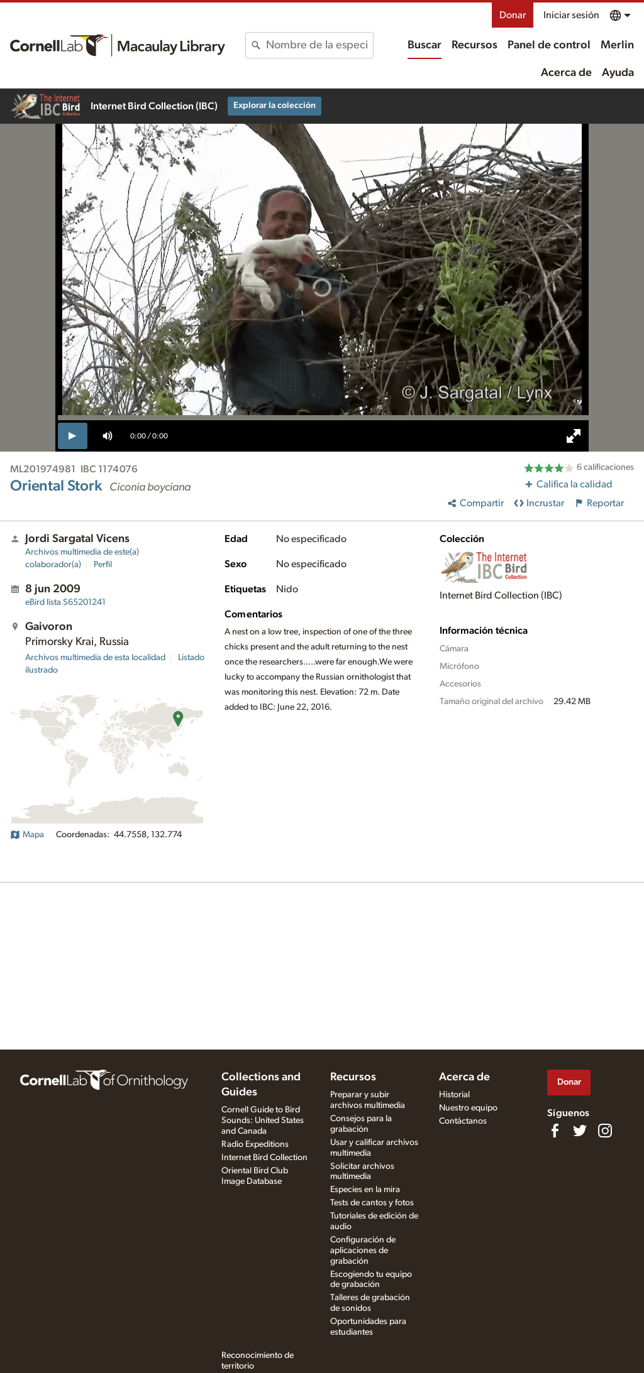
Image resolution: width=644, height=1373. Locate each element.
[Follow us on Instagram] (605, 1130)
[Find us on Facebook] (554, 1130)
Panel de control (549, 45)
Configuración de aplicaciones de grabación (363, 1250)
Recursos (474, 45)
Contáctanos (463, 1121)
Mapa (27, 834)
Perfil (103, 564)
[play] (72, 436)
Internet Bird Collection (264, 1157)
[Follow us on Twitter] (579, 1130)
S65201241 (65, 602)
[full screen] (573, 436)
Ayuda (618, 73)
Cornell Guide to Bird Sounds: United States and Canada (262, 1120)
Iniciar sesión (571, 15)
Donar (512, 15)
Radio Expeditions (255, 1144)
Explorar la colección (274, 105)
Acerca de (566, 73)
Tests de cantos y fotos (372, 1202)
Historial (454, 1094)
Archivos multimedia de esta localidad (95, 657)
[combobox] (319, 45)
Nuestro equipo (468, 1108)
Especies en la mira (365, 1189)
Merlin (617, 45)
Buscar (424, 45)
